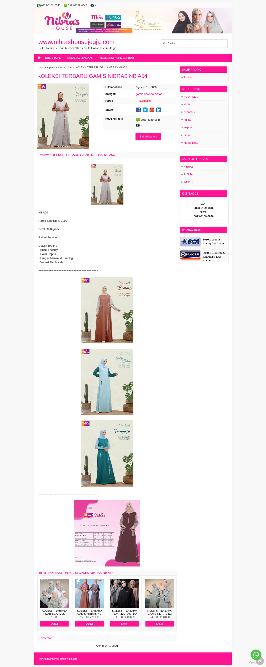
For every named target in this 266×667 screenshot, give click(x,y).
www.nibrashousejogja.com (76, 41)
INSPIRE (189, 182)
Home (43, 67)
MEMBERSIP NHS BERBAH (117, 57)
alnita (187, 104)
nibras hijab (191, 142)
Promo (188, 77)
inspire (188, 127)
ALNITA (188, 174)
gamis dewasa (56, 67)
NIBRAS (189, 166)
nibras (70, 67)
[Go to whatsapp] (256, 655)
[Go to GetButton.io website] (256, 662)
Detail (54, 623)
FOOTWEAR (192, 96)
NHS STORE (53, 57)
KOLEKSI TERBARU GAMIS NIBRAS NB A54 (92, 76)
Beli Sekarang (148, 136)
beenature (190, 112)
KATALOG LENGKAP (80, 57)
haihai (187, 119)
